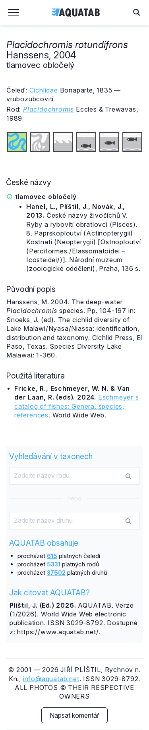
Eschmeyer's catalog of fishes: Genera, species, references (76, 406)
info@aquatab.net (51, 679)
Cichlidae (43, 90)
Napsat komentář (74, 715)
